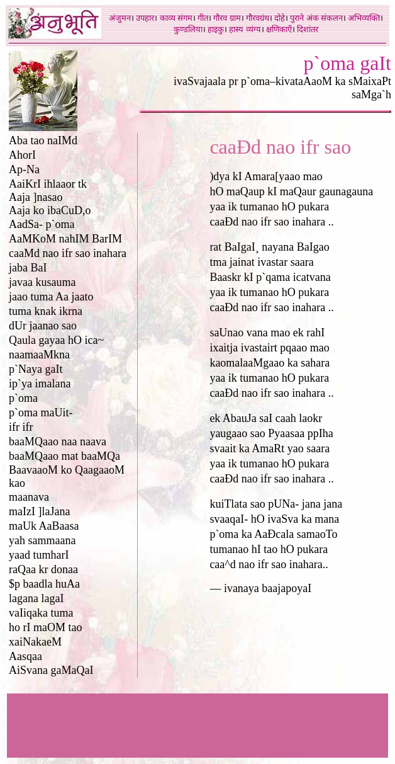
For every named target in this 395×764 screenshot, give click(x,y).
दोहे (279, 18)
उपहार (145, 18)
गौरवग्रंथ (257, 18)
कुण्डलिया (188, 29)
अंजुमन (120, 18)
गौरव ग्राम (226, 18)
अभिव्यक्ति (364, 18)
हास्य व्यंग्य (244, 29)
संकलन (332, 18)
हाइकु (216, 29)
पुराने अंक (304, 18)
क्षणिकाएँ (279, 29)
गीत (203, 18)
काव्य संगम (176, 18)
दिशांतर (307, 29)
